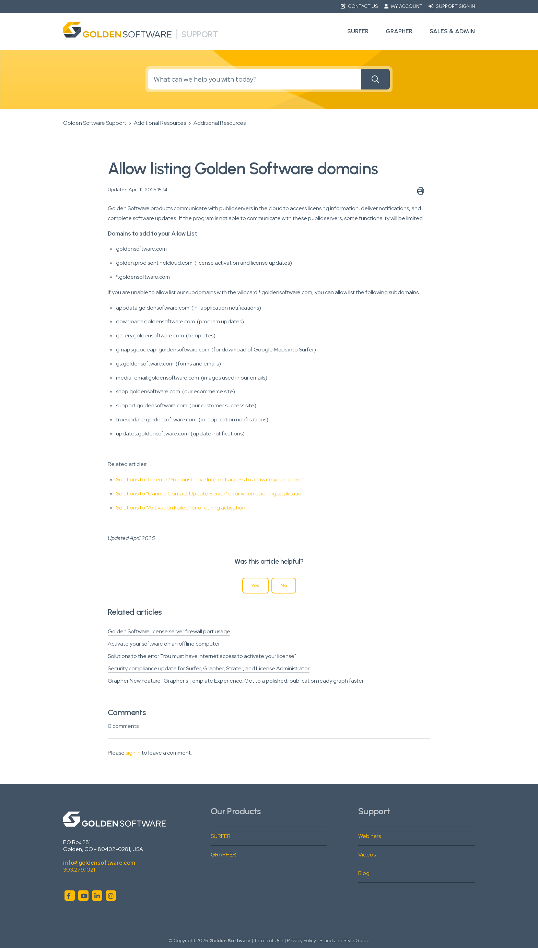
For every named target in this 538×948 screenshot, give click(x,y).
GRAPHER (223, 854)
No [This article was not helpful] (283, 585)
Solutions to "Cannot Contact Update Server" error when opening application (210, 493)
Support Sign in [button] (452, 6)
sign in (133, 752)
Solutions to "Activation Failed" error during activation (180, 507)
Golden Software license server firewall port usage (169, 631)
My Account (403, 6)
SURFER (221, 836)
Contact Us (360, 6)
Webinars (369, 836)
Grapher (399, 31)
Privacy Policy (301, 940)
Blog (364, 873)
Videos (367, 854)
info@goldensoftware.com (99, 862)
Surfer (358, 31)
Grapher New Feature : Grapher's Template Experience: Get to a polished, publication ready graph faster (236, 680)
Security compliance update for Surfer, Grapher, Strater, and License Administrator (208, 668)
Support (200, 34)
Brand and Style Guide (344, 940)
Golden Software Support (94, 123)
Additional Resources (160, 123)
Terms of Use (268, 940)
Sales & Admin (452, 31)
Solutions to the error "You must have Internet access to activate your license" (210, 479)
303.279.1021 (79, 869)
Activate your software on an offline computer (164, 643)
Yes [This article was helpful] (255, 585)
